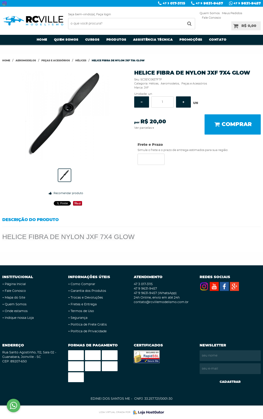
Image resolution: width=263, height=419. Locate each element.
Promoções (190, 39)
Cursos (92, 39)
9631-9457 (209, 3)
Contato (218, 39)
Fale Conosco (211, 17)
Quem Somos (210, 13)
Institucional (17, 277)
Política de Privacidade (89, 331)
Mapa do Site (15, 297)
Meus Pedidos (232, 13)
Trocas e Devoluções (87, 297)
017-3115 (174, 3)
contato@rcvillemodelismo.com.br (161, 302)
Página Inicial (15, 284)
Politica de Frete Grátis (89, 324)
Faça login (103, 14)
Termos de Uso (82, 311)
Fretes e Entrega (84, 304)
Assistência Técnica (153, 39)
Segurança (79, 317)
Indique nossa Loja (19, 317)
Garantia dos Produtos (88, 291)
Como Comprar (83, 284)
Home (42, 39)
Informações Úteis (89, 277)
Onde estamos (16, 311)
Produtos (116, 39)
